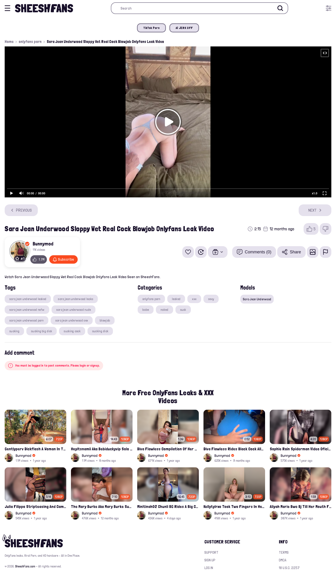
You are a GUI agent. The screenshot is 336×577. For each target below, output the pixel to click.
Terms (284, 552)
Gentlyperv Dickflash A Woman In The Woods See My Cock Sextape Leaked (35, 448)
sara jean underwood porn (26, 320)
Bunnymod (43, 244)
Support (211, 552)
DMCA (282, 560)
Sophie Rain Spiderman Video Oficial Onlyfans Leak (300, 448)
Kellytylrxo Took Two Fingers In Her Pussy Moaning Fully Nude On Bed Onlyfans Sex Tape (234, 506)
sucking (14, 331)
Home (9, 41)
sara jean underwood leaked (27, 299)
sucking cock (72, 331)
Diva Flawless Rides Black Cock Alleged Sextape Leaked (234, 448)
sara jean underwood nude (73, 309)
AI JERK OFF (184, 28)
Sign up (209, 560)
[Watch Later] (201, 252)
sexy (211, 299)
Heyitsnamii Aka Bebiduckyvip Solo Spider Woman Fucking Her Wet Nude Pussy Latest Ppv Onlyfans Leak (102, 448)
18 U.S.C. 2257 (289, 568)
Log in (208, 568)
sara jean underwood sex (71, 320)
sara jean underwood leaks (75, 299)
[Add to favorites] (188, 252)
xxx (194, 299)
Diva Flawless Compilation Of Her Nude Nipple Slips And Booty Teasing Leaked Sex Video (168, 448)
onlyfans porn (30, 41)
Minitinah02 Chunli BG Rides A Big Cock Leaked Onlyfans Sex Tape (168, 506)
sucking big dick (41, 331)
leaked (176, 299)
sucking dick (100, 331)
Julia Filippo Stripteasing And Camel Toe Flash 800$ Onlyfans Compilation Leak (35, 506)
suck (183, 309)
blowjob (105, 320)
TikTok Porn (151, 28)
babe (145, 309)
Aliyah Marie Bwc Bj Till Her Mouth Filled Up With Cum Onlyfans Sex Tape (300, 506)
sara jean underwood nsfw (27, 309)
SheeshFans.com (25, 566)
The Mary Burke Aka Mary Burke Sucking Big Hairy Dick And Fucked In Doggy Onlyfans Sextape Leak (102, 506)
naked (164, 309)
